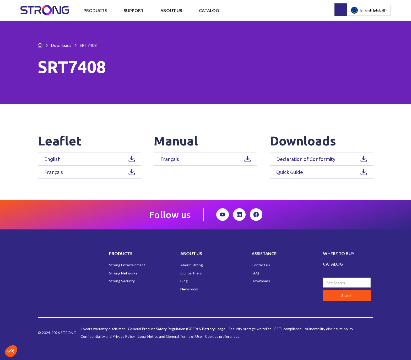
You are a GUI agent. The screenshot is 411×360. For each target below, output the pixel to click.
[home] (44, 10)
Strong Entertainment (127, 265)
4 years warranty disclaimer (102, 329)
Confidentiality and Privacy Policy (107, 336)
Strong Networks (123, 273)
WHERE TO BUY (338, 253)
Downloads (261, 281)
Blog (184, 281)
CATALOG (333, 263)
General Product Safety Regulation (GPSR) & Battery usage (176, 329)
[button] (95, 10)
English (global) (368, 10)
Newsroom (189, 289)
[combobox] (369, 10)
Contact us (261, 265)
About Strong (191, 265)
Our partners (191, 273)
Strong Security (122, 281)
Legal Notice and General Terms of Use (170, 336)
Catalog (209, 10)
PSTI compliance (288, 329)
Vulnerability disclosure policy (329, 329)
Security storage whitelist (250, 329)
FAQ (255, 273)
